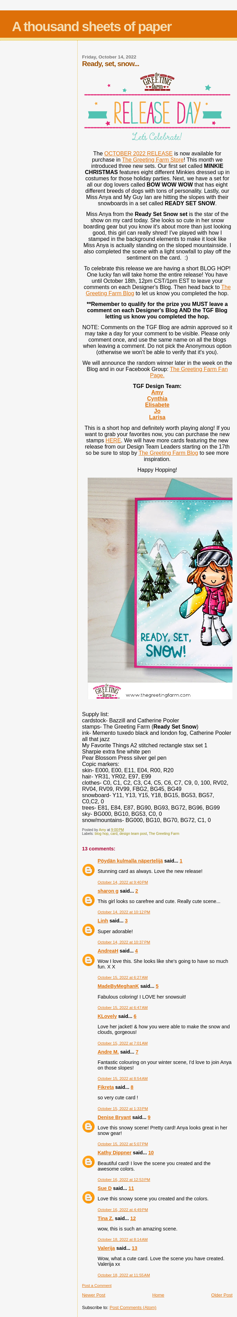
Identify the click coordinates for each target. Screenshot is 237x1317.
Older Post (221, 1295)
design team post (133, 834)
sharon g (108, 891)
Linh (103, 920)
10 (151, 1152)
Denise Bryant (114, 1117)
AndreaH (108, 951)
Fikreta (106, 1087)
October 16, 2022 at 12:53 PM (124, 1180)
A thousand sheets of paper (91, 26)
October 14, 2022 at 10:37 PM (124, 942)
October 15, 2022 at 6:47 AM (123, 1007)
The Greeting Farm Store (153, 160)
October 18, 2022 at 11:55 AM (124, 1275)
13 (134, 1248)
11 (131, 1188)
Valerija (106, 1248)
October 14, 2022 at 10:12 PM (124, 912)
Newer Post (93, 1295)
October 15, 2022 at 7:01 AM (123, 1043)
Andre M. (108, 1052)
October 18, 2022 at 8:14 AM (123, 1239)
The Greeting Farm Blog (168, 453)
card (114, 834)
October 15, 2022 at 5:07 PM (123, 1144)
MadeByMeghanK (118, 986)
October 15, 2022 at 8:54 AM (123, 1078)
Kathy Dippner (115, 1152)
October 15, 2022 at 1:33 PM (123, 1109)
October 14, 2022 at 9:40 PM (123, 882)
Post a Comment (97, 1285)
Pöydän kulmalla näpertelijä (130, 861)
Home (158, 1295)
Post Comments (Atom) (132, 1307)
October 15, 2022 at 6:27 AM (123, 977)
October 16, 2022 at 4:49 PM (123, 1210)
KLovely (107, 1016)
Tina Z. (106, 1218)
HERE (113, 440)
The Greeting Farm (164, 834)
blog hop (101, 834)
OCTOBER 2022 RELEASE (138, 153)
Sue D (105, 1188)
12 (133, 1218)
